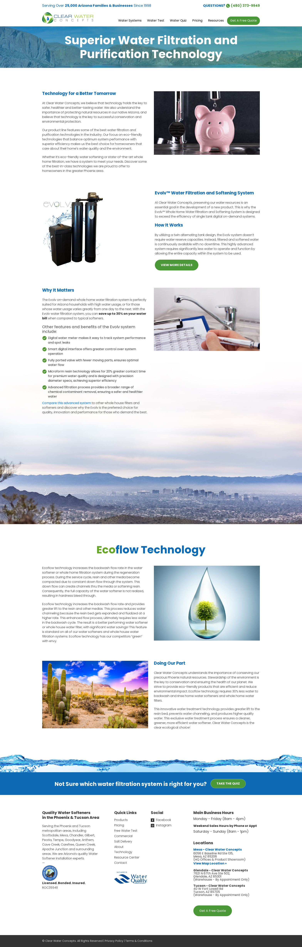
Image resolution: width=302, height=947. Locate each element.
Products (121, 820)
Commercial (123, 836)
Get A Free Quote (212, 911)
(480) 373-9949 (243, 5)
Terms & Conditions (138, 941)
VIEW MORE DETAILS (176, 265)
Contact (120, 863)
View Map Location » (210, 863)
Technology (123, 852)
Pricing (119, 825)
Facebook (161, 820)
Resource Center (126, 857)
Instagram (161, 825)
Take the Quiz (228, 783)
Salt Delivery (123, 841)
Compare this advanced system (66, 403)
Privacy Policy (114, 941)
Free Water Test (125, 830)
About (118, 847)
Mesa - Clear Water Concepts (217, 849)
